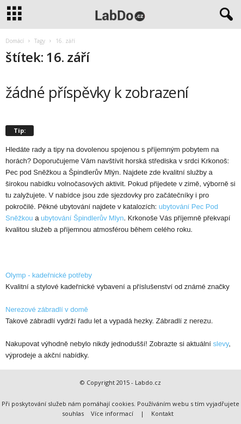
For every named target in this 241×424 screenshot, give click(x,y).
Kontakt (162, 413)
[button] (224, 15)
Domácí (14, 41)
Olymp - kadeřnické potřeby (48, 275)
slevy (221, 344)
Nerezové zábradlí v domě (46, 309)
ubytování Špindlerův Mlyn (82, 218)
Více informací (112, 413)
